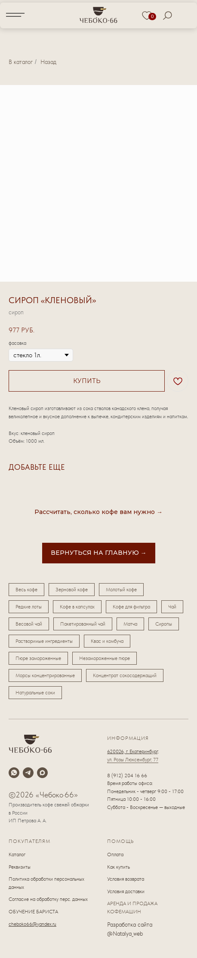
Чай (172, 607)
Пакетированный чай (82, 624)
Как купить (118, 867)
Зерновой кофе (71, 590)
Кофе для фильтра (131, 607)
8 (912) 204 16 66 (127, 775)
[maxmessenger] (42, 772)
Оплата (115, 855)
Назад (48, 61)
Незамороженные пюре (104, 658)
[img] (98, 14)
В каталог (21, 61)
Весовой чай (28, 624)
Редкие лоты (28, 607)
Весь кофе (26, 590)
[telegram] (28, 772)
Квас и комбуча (107, 641)
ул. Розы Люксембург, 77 (132, 760)
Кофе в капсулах (77, 607)
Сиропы (163, 624)
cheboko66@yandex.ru (32, 924)
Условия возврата (125, 879)
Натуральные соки (35, 693)
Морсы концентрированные (45, 675)
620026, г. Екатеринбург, (133, 751)
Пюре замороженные (38, 658)
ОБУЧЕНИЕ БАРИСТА (33, 912)
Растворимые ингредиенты (44, 641)
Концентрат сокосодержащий (125, 675)
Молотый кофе (121, 590)
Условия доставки (126, 891)
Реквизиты (20, 867)
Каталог (17, 855)
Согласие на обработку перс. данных (48, 899)
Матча (130, 624)
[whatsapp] (14, 772)
